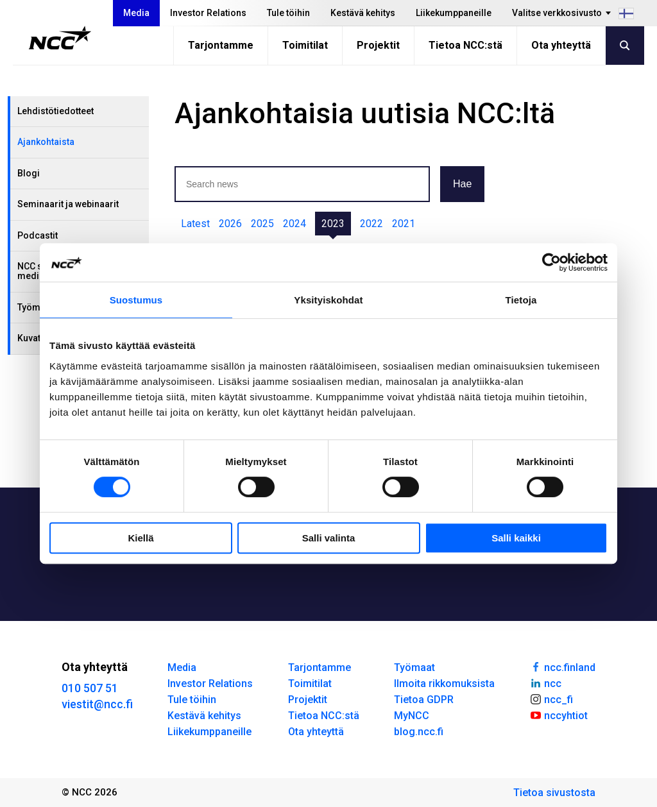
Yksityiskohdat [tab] (328, 299)
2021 (403, 223)
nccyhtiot (558, 715)
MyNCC (411, 715)
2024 (294, 223)
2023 (333, 223)
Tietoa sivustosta (554, 792)
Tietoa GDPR (424, 699)
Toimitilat (305, 45)
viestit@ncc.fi (97, 704)
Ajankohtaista (45, 142)
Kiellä (140, 537)
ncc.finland (562, 666)
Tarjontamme (220, 45)
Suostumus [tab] (136, 299)
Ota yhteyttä (561, 45)
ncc (545, 682)
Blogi (28, 173)
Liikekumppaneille (453, 13)
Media (136, 13)
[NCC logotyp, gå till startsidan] (60, 38)
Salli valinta (328, 537)
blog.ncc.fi (418, 732)
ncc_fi (551, 699)
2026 (230, 223)
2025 (262, 223)
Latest (195, 223)
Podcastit (37, 235)
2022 (371, 223)
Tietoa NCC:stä (465, 45)
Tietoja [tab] (521, 299)
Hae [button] (462, 183)
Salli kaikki (516, 537)
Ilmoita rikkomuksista (444, 683)
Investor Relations (208, 13)
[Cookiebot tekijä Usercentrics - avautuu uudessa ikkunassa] (551, 262)
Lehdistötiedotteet (55, 111)
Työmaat (414, 667)
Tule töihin (288, 13)
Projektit (378, 45)
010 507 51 (90, 688)
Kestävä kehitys (362, 13)
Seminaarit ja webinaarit (68, 204)
